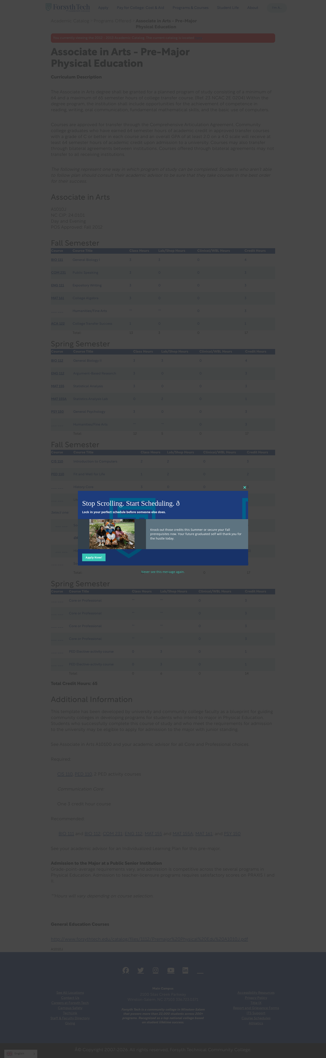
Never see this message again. (163, 572)
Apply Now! (94, 557)
